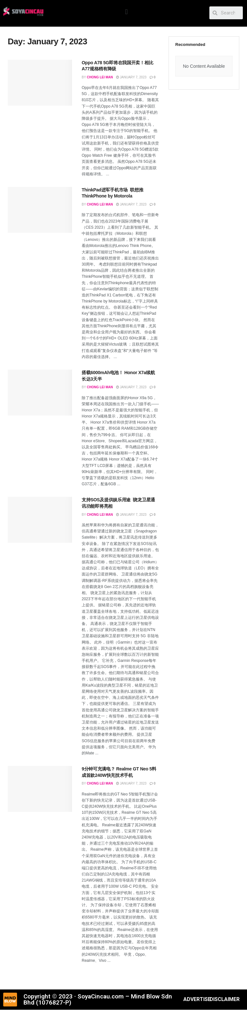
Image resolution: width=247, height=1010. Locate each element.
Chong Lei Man (100, 77)
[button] (127, 11)
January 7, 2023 (131, 77)
